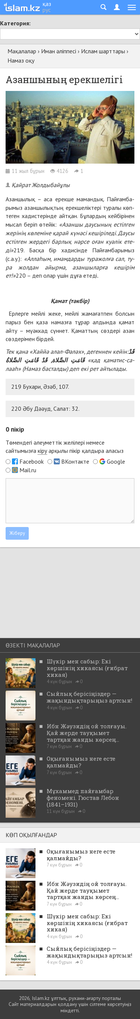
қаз (47, 3)
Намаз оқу (20, 60)
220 (21, 275)
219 (18, 250)
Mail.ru (27, 470)
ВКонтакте (75, 461)
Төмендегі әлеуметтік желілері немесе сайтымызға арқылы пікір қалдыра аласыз (65, 447)
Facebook (31, 461)
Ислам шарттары (103, 51)
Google (116, 461)
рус (47, 9)
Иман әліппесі (58, 51)
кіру (42, 450)
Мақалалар (21, 51)
